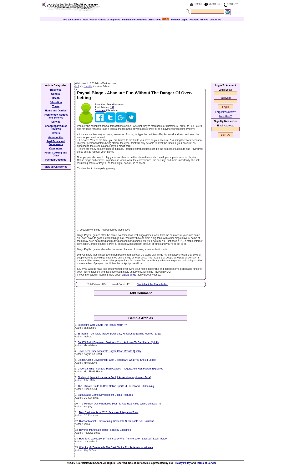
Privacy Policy (182, 463)
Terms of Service (207, 463)
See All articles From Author (152, 284)
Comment (100, 110)
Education (56, 102)
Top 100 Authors (72, 19)
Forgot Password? (225, 112)
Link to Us (215, 19)
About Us (214, 4)
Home (197, 4)
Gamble (88, 86)
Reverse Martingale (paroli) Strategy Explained (105, 429)
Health (56, 98)
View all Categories (56, 166)
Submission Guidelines (134, 19)
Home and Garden (55, 110)
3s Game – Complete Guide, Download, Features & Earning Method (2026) (119, 333)
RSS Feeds (159, 19)
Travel (56, 106)
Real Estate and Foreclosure (55, 143)
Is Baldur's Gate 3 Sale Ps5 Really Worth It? (102, 324)
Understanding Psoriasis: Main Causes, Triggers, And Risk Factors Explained (120, 368)
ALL (77, 86)
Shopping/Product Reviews (56, 127)
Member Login (179, 19)
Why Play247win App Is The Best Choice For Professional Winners (116, 447)
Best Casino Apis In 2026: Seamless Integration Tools (108, 412)
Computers (55, 148)
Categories (114, 19)
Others (56, 133)
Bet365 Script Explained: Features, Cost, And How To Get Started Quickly (118, 342)
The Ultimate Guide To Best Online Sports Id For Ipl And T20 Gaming (116, 386)
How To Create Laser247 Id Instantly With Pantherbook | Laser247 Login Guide (123, 438)
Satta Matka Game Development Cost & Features (105, 394)
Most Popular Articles (94, 19)
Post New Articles (198, 19)
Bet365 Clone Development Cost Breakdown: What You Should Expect (117, 359)
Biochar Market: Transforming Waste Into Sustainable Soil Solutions (116, 421)
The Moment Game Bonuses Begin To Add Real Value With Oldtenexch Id (120, 403)
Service (55, 121)
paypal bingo (129, 274)
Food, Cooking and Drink (56, 154)
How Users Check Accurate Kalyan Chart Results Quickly (109, 351)
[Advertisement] (142, 50)
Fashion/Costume (55, 159)
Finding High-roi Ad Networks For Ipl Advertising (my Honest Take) (114, 377)
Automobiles (56, 137)
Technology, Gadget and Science (56, 116)
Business (55, 89)
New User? (225, 116)
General (56, 93)
